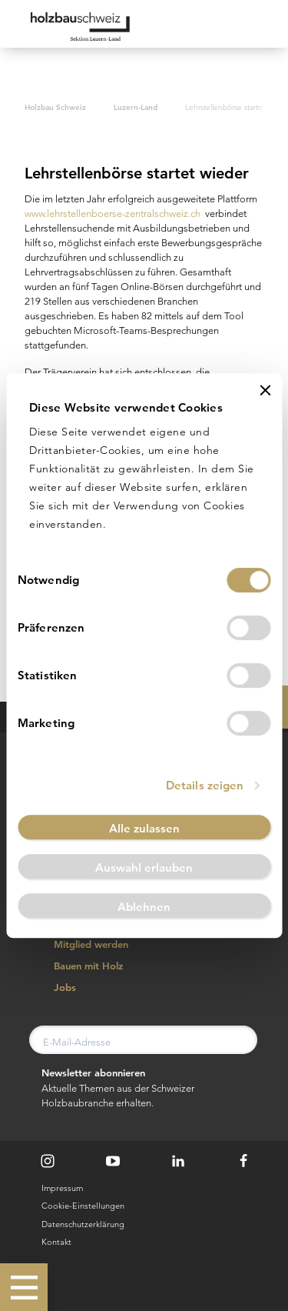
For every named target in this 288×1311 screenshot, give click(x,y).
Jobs (56, 988)
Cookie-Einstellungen (82, 1205)
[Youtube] (113, 1161)
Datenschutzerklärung (82, 1224)
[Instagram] (47, 1161)
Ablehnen (144, 906)
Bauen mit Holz (80, 966)
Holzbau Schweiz (55, 107)
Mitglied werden (82, 945)
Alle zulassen (144, 828)
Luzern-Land (135, 107)
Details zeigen (204, 785)
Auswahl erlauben (144, 867)
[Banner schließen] (265, 390)
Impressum (62, 1188)
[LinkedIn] (178, 1161)
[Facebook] (243, 1161)
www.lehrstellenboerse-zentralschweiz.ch (112, 213)
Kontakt (56, 1241)
